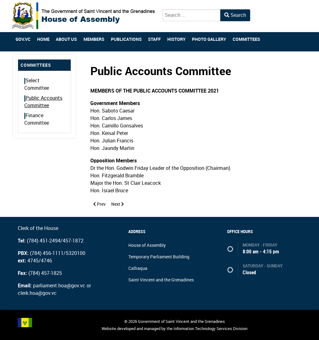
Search (235, 15)
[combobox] (192, 15)
